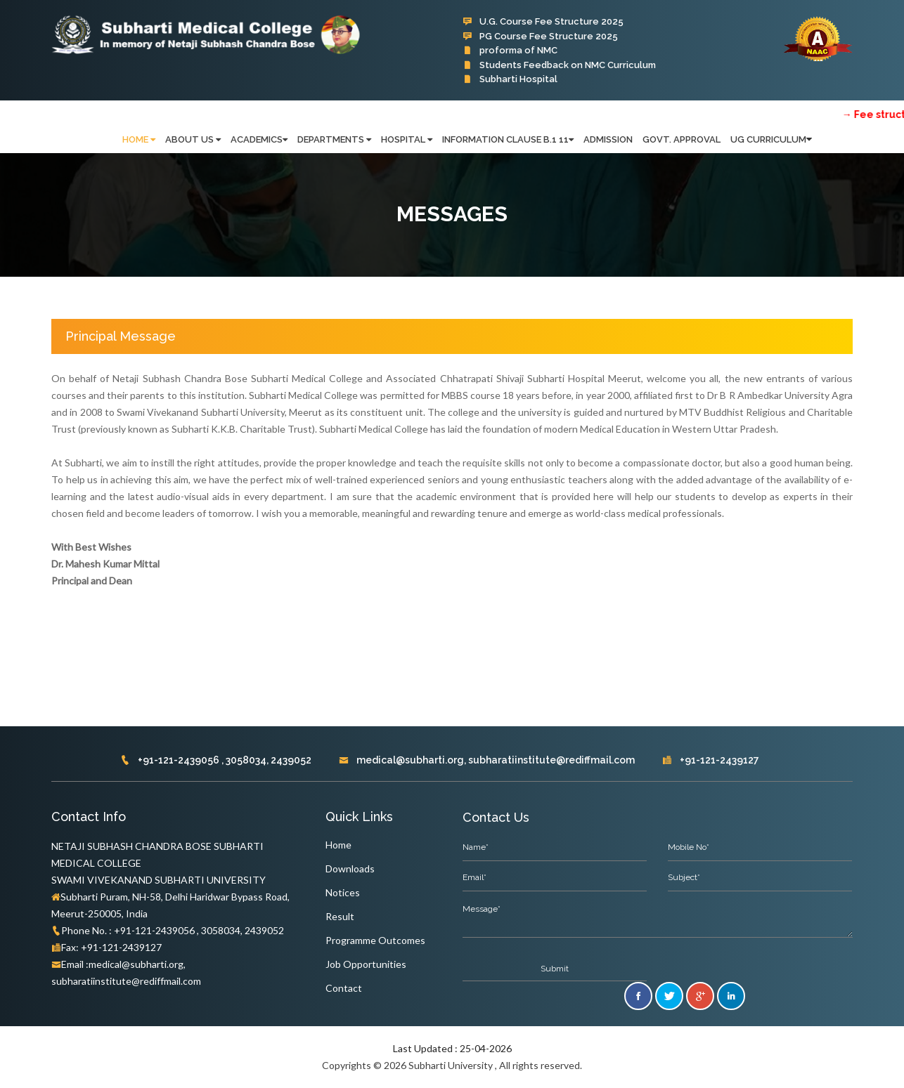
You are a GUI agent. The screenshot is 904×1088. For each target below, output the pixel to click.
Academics (259, 139)
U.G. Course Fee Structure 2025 (543, 21)
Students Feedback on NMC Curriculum (559, 65)
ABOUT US (193, 139)
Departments (334, 139)
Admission (608, 139)
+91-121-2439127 (710, 760)
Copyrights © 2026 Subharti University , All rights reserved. (452, 1065)
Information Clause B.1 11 (508, 139)
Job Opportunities (365, 964)
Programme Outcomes (375, 940)
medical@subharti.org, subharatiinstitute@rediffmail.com (487, 760)
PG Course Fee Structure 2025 (540, 36)
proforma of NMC (510, 50)
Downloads (350, 868)
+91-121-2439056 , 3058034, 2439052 (215, 760)
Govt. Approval (682, 139)
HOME (138, 139)
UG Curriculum (768, 139)
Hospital (406, 139)
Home (338, 845)
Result (339, 916)
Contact (343, 988)
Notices (342, 892)
